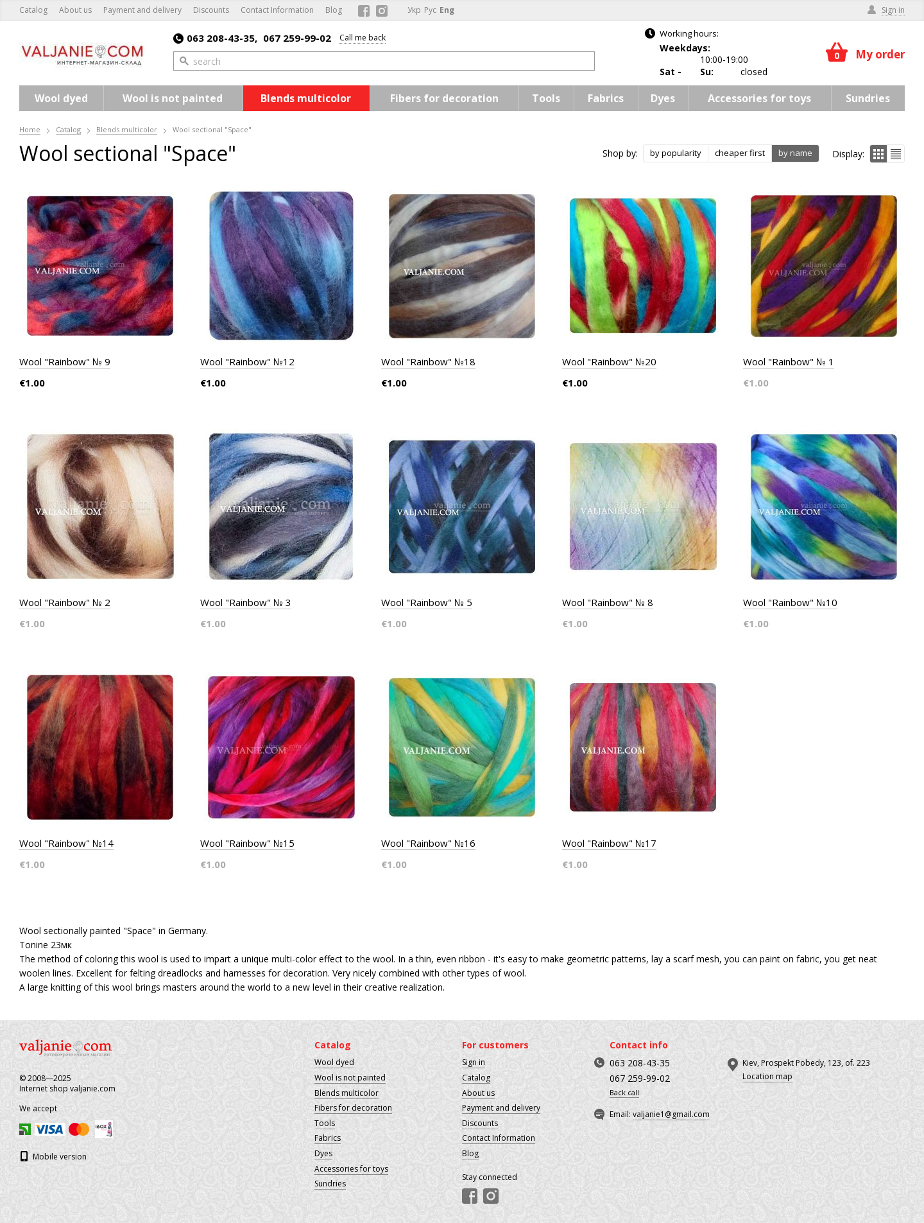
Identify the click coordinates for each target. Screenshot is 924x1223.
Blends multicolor (306, 98)
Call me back (362, 37)
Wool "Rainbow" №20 (609, 361)
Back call (624, 1092)
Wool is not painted (173, 98)
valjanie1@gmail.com (671, 1114)
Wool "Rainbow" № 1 (788, 361)
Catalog (33, 9)
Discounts (211, 9)
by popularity (675, 153)
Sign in (473, 1062)
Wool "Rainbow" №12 (247, 361)
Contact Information (277, 9)
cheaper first (740, 153)
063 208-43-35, (215, 37)
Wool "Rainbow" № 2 (64, 602)
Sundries (868, 98)
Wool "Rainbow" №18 (428, 361)
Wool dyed (61, 98)
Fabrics (606, 98)
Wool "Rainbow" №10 (790, 602)
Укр (414, 9)
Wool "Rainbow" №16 (428, 843)
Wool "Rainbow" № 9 (64, 361)
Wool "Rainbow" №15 (247, 843)
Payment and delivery (142, 9)
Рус (430, 9)
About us (75, 9)
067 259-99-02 (297, 37)
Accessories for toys (759, 98)
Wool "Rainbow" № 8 (607, 602)
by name (795, 153)
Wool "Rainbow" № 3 (245, 602)
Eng (447, 9)
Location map (767, 1076)
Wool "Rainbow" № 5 (426, 602)
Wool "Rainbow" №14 (66, 843)
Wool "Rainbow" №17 (609, 843)
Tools (546, 98)
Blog (333, 9)
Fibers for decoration (444, 98)
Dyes (663, 98)
